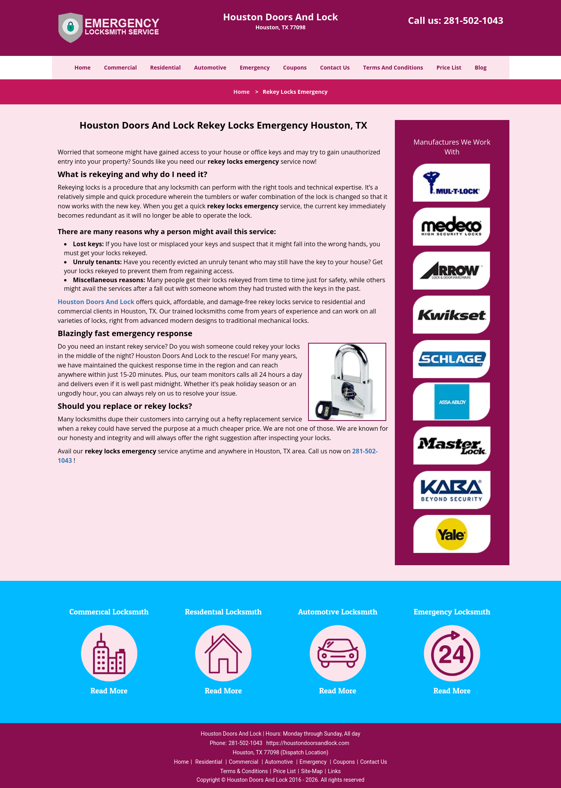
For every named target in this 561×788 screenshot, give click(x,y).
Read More (108, 691)
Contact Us (335, 67)
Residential (165, 67)
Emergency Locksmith (452, 612)
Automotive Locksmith (337, 612)
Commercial (120, 67)
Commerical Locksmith (109, 612)
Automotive (210, 67)
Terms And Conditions (393, 67)
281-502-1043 (474, 20)
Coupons (294, 67)
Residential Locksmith (223, 612)
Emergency (255, 67)
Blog (480, 67)
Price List (448, 67)
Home (82, 67)
